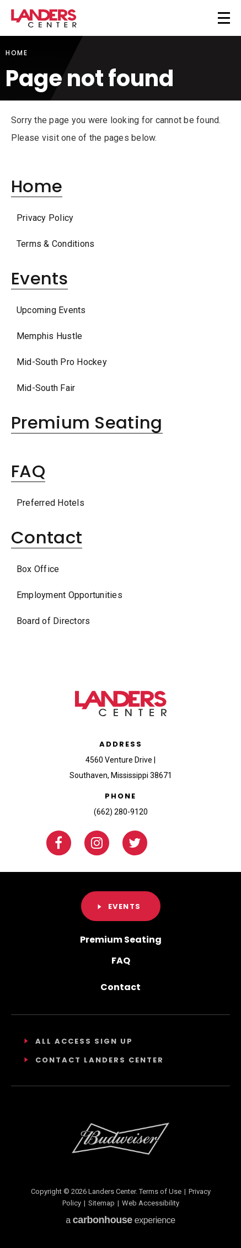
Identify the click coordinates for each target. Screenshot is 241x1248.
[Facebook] (58, 843)
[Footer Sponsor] (120, 1139)
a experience (120, 1219)
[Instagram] (96, 843)
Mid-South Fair (46, 388)
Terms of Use (160, 1191)
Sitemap (101, 1203)
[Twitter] (134, 843)
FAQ (28, 471)
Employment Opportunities (69, 595)
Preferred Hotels (50, 503)
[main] (120, 334)
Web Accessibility (150, 1203)
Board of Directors (53, 621)
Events (39, 278)
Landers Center (44, 18)
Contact (46, 537)
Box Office (38, 569)
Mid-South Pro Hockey (62, 362)
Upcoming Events (51, 310)
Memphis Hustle (49, 336)
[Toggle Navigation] (209, 16)
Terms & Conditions (55, 244)
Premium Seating (87, 423)
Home (17, 53)
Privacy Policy (45, 218)
